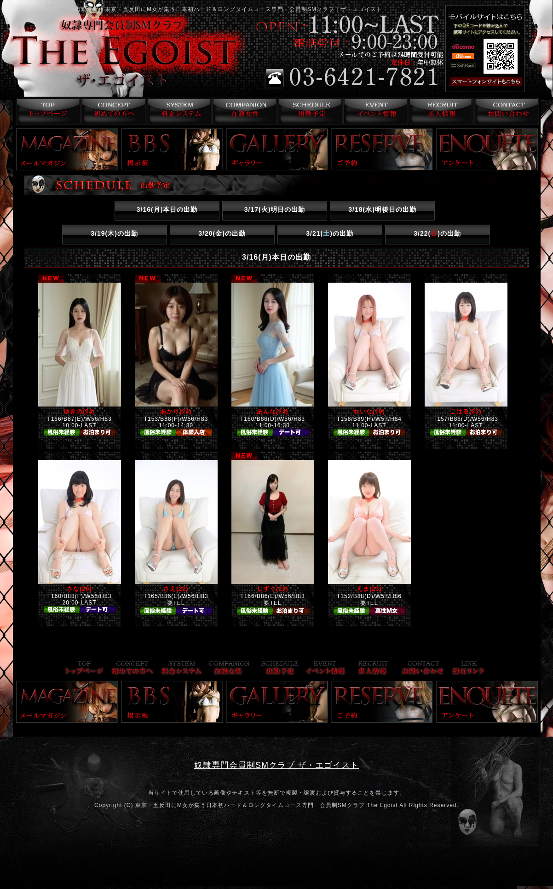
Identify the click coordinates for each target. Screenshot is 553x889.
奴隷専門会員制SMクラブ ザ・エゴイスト (276, 765)
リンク (468, 668)
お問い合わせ (506, 111)
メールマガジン (67, 149)
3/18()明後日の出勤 (382, 209)
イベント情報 (375, 111)
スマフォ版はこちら (498, 82)
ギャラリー (277, 149)
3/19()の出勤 (114, 233)
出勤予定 (309, 111)
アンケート (487, 149)
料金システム (177, 111)
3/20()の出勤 (222, 233)
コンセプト (111, 111)
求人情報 (440, 111)
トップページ (46, 111)
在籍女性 (243, 111)
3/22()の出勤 (437, 233)
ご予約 (382, 149)
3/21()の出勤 (329, 233)
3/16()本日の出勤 (167, 209)
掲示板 (172, 149)
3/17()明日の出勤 (274, 209)
